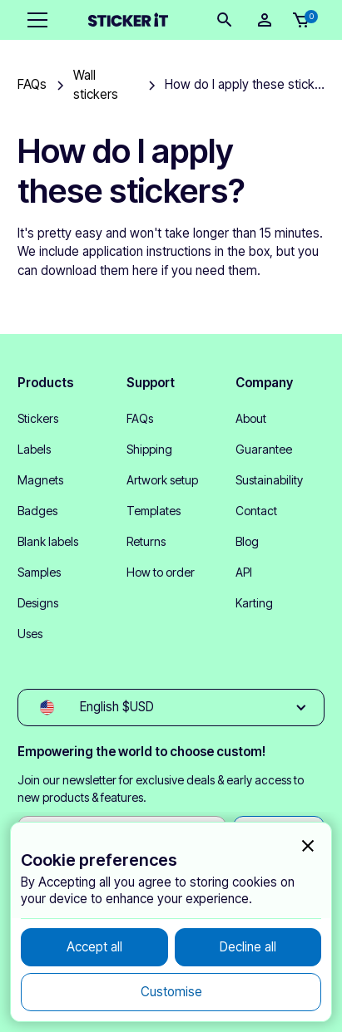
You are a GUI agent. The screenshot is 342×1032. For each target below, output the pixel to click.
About (250, 418)
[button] (34, 20)
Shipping (149, 449)
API (243, 572)
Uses (29, 634)
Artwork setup (162, 480)
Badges (37, 511)
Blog (247, 541)
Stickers (37, 418)
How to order (160, 572)
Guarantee (263, 449)
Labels (34, 449)
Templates (153, 511)
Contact (256, 511)
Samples (39, 572)
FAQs (139, 418)
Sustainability (269, 480)
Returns (146, 541)
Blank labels (47, 541)
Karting (254, 603)
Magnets (40, 480)
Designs (37, 603)
